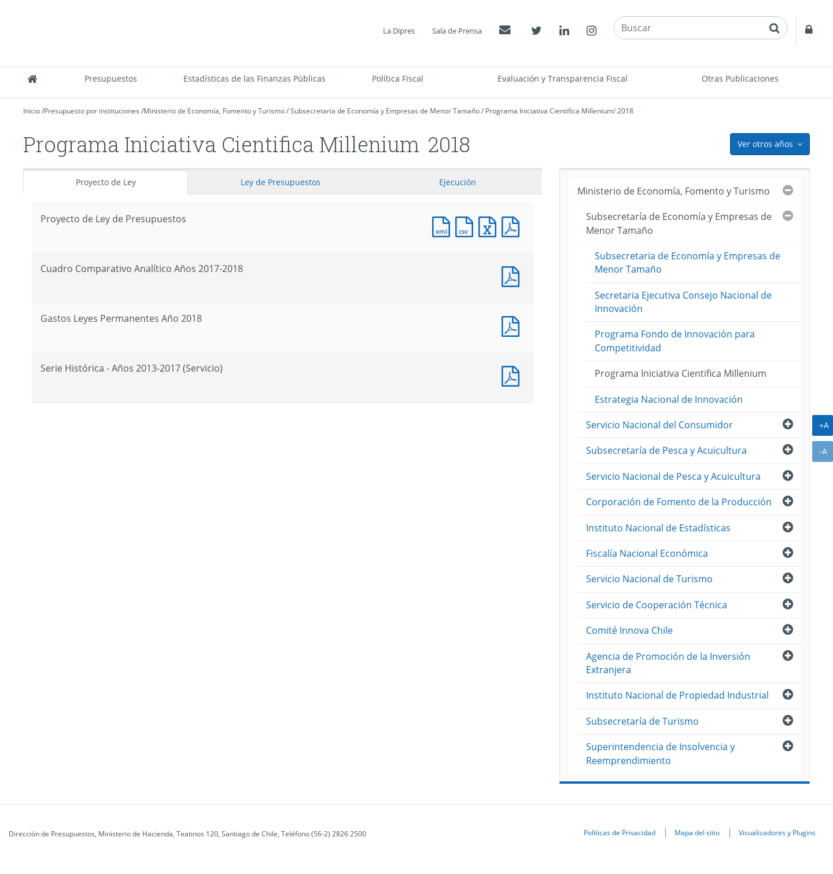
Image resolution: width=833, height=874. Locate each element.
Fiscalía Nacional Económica (647, 553)
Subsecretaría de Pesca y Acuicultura (666, 450)
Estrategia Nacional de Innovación (669, 399)
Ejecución (457, 182)
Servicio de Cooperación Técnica (656, 604)
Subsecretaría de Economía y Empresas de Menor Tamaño (385, 111)
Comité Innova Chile (629, 630)
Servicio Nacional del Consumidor (659, 424)
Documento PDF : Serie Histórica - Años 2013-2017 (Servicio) (513, 375)
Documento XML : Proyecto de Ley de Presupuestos (443, 225)
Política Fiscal (397, 78)
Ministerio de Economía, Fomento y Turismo (214, 111)
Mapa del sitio (697, 832)
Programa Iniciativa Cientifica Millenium (549, 111)
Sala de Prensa (457, 30)
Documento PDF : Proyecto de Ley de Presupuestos (513, 225)
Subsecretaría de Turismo (642, 721)
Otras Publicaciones (740, 78)
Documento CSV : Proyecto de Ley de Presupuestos (466, 225)
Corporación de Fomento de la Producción (679, 501)
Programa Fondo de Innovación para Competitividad (675, 341)
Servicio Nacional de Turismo (649, 578)
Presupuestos (110, 78)
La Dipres (399, 30)
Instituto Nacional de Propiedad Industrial (677, 695)
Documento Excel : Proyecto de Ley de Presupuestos (490, 225)
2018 (625, 111)
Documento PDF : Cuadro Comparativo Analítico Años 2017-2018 (513, 275)
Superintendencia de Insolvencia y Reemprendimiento (660, 753)
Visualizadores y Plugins (777, 832)
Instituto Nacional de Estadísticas (658, 528)
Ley (280, 182)
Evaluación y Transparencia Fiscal (562, 78)
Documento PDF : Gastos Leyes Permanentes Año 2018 (513, 325)
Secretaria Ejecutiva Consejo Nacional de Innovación (683, 302)
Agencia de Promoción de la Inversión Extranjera (668, 663)
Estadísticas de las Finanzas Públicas (254, 78)
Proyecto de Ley (106, 182)
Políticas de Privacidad (619, 832)
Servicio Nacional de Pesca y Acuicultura (673, 476)
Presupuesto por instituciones (91, 111)
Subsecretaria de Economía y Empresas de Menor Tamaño (687, 262)
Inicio (31, 111)
